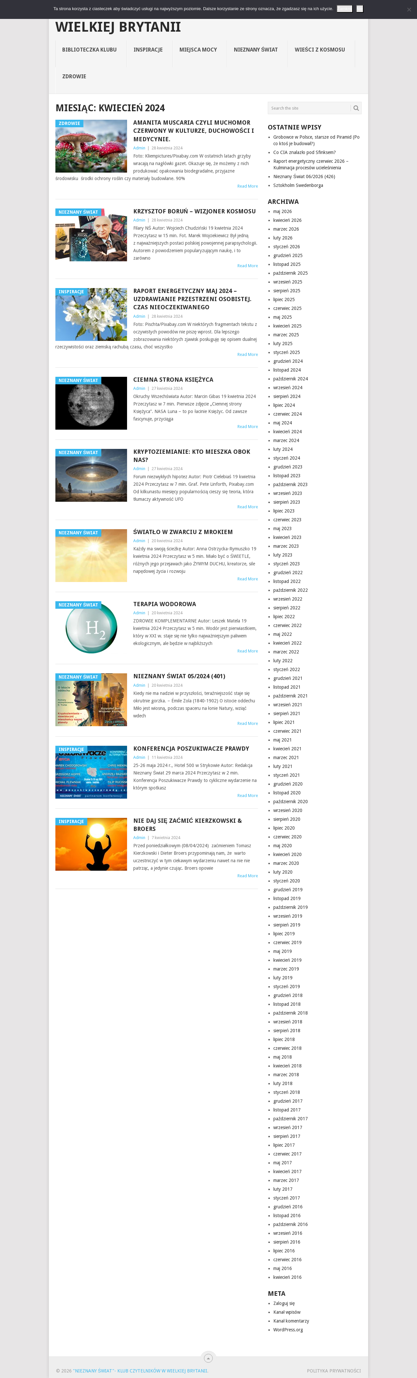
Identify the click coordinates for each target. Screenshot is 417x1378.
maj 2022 (282, 634)
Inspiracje (148, 50)
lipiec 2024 (284, 405)
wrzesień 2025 (287, 281)
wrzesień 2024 (287, 387)
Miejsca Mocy (198, 50)
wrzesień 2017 (287, 1127)
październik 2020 (290, 801)
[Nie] (409, 9)
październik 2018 (290, 1013)
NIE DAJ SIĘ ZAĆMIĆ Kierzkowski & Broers (187, 824)
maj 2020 (282, 845)
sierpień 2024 (286, 396)
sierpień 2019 (286, 924)
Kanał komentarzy (291, 1321)
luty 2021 (283, 766)
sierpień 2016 (286, 1242)
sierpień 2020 (286, 819)
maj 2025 (282, 317)
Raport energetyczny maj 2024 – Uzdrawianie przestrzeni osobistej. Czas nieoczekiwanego (192, 299)
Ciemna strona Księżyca (173, 379)
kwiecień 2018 (287, 1065)
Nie (360, 8)
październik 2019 (290, 907)
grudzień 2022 (288, 572)
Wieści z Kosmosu (320, 50)
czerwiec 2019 (287, 942)
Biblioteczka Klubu (89, 50)
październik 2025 (290, 273)
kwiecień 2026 (287, 220)
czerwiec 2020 (287, 836)
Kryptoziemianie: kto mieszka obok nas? (191, 455)
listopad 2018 (287, 1004)
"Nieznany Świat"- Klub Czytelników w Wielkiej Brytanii (198, 20)
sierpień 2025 (286, 290)
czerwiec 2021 (287, 731)
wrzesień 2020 (287, 810)
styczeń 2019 (286, 986)
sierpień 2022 (286, 607)
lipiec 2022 (284, 616)
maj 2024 (282, 422)
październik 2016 (290, 1224)
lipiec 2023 (284, 510)
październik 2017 (290, 1118)
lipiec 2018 (284, 1039)
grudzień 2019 (288, 889)
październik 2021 (290, 695)
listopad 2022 (287, 581)
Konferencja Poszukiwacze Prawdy (191, 748)
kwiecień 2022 (287, 643)
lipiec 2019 (284, 933)
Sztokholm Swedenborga (298, 185)
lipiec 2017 (284, 1145)
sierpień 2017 (286, 1136)
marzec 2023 (286, 546)
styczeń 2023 (286, 563)
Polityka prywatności (334, 1370)
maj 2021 (282, 740)
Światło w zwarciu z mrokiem (183, 531)
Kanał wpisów (286, 1312)
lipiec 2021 (284, 722)
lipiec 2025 (284, 299)
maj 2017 (282, 1162)
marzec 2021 (286, 757)
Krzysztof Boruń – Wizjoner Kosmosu (194, 211)
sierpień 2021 (286, 713)
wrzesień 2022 (287, 599)
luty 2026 (283, 237)
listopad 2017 (287, 1109)
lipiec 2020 (284, 828)
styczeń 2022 (286, 669)
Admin (139, 147)
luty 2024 (283, 449)
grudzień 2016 (288, 1206)
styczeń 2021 (286, 775)
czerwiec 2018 (287, 1048)
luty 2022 (283, 660)
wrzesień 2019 (287, 916)
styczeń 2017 (286, 1198)
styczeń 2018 (286, 1092)
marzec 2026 (286, 229)
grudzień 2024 (288, 361)
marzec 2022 (286, 651)
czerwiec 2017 (287, 1153)
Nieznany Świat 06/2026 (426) (304, 176)
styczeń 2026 (286, 246)
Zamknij (344, 8)
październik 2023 (290, 484)
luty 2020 (283, 872)
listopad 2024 (287, 370)
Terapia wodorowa (164, 604)
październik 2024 (290, 378)
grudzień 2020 (288, 784)
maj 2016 (282, 1268)
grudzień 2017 (288, 1101)
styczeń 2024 (286, 458)
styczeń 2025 (286, 352)
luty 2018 (283, 1083)
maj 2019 (282, 951)
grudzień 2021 (288, 678)
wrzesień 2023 (287, 493)
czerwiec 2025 (287, 308)
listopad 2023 (287, 475)
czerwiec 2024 (287, 414)
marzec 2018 (286, 1074)
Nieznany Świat (256, 50)
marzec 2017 (286, 1180)
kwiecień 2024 (287, 431)
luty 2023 (283, 555)
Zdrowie (74, 76)
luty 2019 (283, 977)
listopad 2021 (287, 687)
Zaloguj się (284, 1303)
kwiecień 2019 (287, 960)
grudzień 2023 (288, 466)
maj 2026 (282, 211)
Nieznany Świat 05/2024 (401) (179, 676)
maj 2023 (282, 528)
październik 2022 (290, 590)
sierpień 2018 (286, 1030)
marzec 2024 (286, 440)
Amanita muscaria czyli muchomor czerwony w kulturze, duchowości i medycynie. (193, 130)
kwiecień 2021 (287, 748)
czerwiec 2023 (287, 519)
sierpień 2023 (286, 502)
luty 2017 (283, 1189)
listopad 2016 (287, 1215)
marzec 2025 (286, 334)
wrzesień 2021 (287, 704)
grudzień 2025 (288, 255)
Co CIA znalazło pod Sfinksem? (304, 152)
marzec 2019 (286, 969)
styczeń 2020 (286, 880)
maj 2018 (282, 1057)
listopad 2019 (287, 898)
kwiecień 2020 (287, 854)
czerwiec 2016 (287, 1259)
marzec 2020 (286, 863)
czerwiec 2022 (287, 625)
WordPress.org (288, 1329)
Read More (247, 186)
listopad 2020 (287, 792)
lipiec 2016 (284, 1250)
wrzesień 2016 (287, 1233)
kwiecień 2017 (287, 1171)
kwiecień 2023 (287, 537)
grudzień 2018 (288, 995)
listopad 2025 (287, 264)
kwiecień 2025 (287, 326)
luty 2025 (283, 343)
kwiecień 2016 (287, 1277)
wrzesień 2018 (287, 1021)
